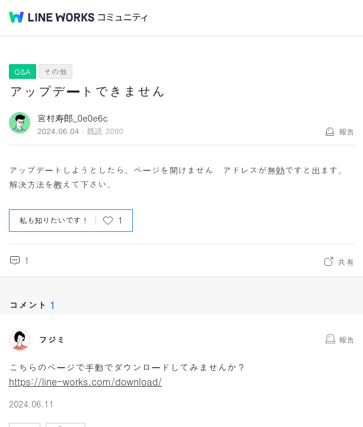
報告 (346, 131)
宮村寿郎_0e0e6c (72, 117)
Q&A (22, 71)
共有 (345, 261)
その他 (55, 71)
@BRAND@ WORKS (51, 17)
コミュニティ (123, 17)
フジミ (52, 340)
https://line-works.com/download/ (85, 381)
